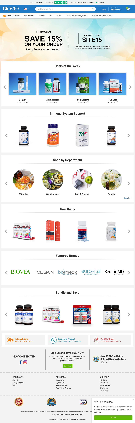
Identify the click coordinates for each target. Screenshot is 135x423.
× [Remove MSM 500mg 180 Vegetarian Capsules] (133, 399)
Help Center (103, 380)
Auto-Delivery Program (63, 388)
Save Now (67, 366)
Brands (42, 16)
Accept (113, 417)
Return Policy (103, 391)
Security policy (82, 419)
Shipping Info (103, 388)
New (50, 16)
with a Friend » (102, 16)
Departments (29, 16)
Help (104, 10)
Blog (13, 385)
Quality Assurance (18, 383)
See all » (127, 198)
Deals (59, 16)
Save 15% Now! (11, 16)
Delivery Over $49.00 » (76, 16)
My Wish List (60, 383)
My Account (60, 380)
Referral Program (61, 385)
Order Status (103, 383)
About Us (15, 380)
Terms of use (62, 419)
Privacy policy (72, 419)
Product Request (104, 385)
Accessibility (52, 419)
